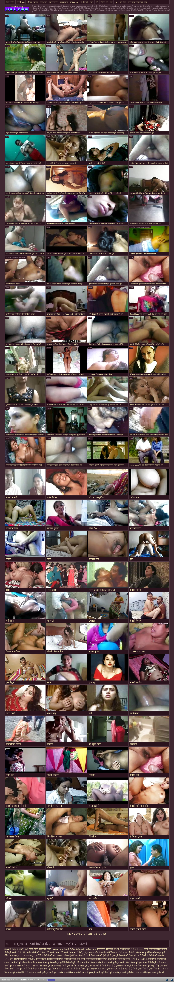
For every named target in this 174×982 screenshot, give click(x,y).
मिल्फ (91, 2)
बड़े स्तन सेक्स (53, 2)
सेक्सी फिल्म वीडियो (35, 968)
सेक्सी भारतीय (10, 2)
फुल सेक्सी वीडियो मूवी (147, 962)
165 (104, 934)
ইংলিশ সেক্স (32, 972)
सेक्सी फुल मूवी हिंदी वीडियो (65, 959)
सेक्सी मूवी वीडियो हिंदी (157, 959)
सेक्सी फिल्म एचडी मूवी (94, 962)
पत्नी (97, 2)
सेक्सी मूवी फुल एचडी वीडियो (90, 965)
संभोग (155, 952)
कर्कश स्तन (43, 2)
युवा (111, 2)
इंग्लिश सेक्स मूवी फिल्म (144, 952)
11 (86, 934)
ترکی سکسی (57, 949)
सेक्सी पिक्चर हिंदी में (84, 968)
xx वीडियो (78, 952)
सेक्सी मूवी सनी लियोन (70, 965)
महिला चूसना (64, 2)
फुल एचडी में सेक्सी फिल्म (64, 972)
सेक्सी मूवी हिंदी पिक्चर (76, 962)
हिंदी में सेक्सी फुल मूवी (101, 968)
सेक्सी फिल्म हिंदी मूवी (110, 965)
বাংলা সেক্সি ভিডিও (122, 949)
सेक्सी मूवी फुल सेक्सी (45, 972)
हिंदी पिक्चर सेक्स (76, 955)
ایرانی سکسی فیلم (88, 949)
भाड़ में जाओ (84, 2)
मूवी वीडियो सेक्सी (156, 968)
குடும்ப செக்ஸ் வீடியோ (26, 955)
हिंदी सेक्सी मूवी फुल (111, 962)
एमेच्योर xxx (20, 2)
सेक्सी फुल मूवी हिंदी (59, 962)
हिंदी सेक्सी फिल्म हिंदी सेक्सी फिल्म (60, 952)
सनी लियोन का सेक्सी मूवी (40, 965)
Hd (116, 2)
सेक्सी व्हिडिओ (40, 952)
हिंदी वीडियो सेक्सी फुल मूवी (20, 959)
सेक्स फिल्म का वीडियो (139, 972)
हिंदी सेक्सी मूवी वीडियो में (139, 968)
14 (94, 934)
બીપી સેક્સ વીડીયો (126, 952)
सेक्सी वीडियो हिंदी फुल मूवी (84, 972)
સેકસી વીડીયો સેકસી (119, 968)
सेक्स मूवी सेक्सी (17, 7)
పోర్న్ (33, 959)
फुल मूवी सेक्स (117, 955)
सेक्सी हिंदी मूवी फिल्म (21, 965)
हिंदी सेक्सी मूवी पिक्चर (128, 965)
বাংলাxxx (8, 962)
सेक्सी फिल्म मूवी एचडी (132, 955)
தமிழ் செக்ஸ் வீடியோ (92, 952)
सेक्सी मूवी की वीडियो (105, 949)
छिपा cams (74, 2)
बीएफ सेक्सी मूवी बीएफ (146, 965)
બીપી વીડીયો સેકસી (25, 952)
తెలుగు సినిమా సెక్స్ (72, 949)
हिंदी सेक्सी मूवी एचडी (85, 959)
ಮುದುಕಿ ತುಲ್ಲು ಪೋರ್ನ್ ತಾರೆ (16, 949)
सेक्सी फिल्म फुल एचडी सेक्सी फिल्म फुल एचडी (112, 959)
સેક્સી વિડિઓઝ (110, 952)
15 (96, 934)
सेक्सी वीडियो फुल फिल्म (45, 959)
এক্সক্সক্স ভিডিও (62, 955)
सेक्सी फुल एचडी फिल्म (153, 949)
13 (91, 934)
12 (89, 934)
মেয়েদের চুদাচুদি (69, 968)
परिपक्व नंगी (104, 2)
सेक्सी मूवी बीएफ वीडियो (22, 962)
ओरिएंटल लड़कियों (32, 2)
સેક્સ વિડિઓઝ (90, 955)
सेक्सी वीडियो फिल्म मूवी (129, 962)
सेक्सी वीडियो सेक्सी (150, 955)
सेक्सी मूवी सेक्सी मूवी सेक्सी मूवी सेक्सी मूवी (113, 972)
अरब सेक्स (122, 2)
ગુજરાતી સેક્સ (137, 949)
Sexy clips (56, 965)
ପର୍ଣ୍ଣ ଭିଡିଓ (21, 972)
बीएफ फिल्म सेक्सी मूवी (42, 962)
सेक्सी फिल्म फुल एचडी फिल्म (40, 949)
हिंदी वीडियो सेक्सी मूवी (47, 955)
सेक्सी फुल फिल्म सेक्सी (52, 968)
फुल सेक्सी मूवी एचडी (156, 972)
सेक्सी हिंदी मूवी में (104, 955)
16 (99, 934)
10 (84, 934)
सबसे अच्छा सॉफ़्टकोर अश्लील (137, 2)
